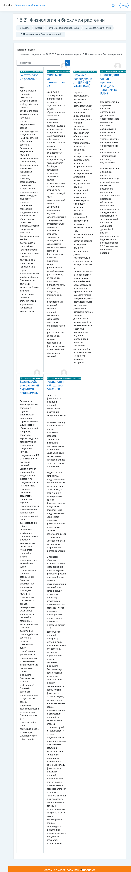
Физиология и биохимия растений (55, 385)
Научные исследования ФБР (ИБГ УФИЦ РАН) (82, 80)
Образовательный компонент (29, 5)
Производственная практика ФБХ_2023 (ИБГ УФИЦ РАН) (109, 84)
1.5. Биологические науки (98, 27)
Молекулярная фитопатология (56, 80)
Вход (124, 5)
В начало (25, 27)
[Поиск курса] (41, 63)
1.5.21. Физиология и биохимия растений (40, 34)
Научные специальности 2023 (63, 27)
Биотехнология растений (29, 77)
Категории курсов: (26, 49)
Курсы (38, 27)
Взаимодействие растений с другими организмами (29, 387)
